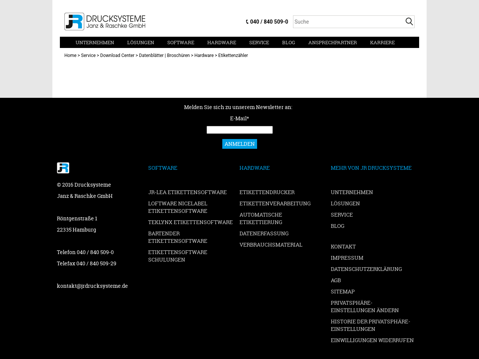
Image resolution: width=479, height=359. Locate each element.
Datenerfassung (264, 233)
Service (259, 42)
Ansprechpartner (332, 42)
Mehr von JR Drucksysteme (371, 167)
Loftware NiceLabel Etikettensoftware (177, 207)
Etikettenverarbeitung (275, 203)
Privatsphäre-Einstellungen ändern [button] (365, 306)
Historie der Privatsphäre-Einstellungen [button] (370, 325)
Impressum (347, 257)
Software (180, 42)
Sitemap (343, 291)
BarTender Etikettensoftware (177, 237)
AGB (336, 280)
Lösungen (140, 42)
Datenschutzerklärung (366, 268)
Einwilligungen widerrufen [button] (372, 340)
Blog (288, 42)
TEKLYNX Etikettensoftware (190, 222)
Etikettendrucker (267, 192)
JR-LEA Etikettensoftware (187, 192)
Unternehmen (95, 42)
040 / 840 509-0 (269, 22)
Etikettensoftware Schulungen (177, 255)
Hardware (221, 42)
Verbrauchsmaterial (271, 244)
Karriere (382, 42)
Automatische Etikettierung (261, 218)
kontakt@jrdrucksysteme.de (92, 285)
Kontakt (343, 246)
